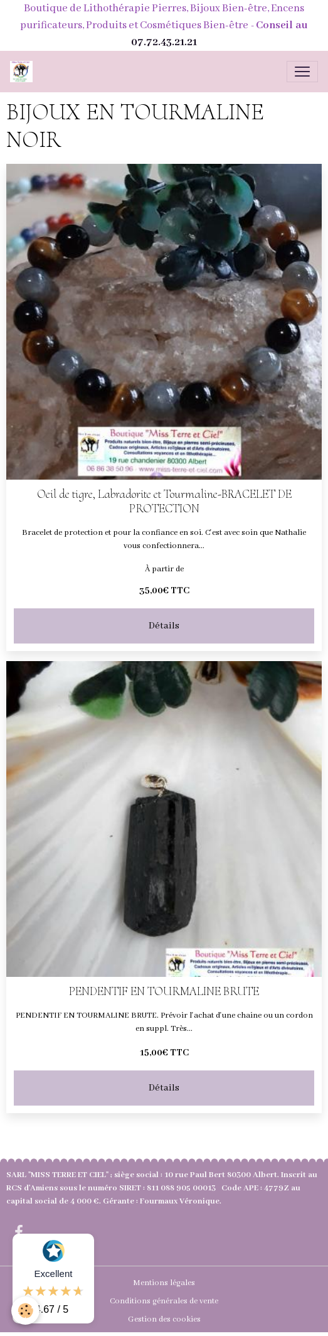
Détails (164, 626)
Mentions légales (164, 1283)
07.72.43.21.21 (164, 42)
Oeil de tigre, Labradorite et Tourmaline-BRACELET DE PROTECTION (164, 501)
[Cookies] (25, 1310)
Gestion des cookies (164, 1319)
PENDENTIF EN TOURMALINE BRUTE (164, 991)
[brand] (24, 71)
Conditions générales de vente (164, 1301)
